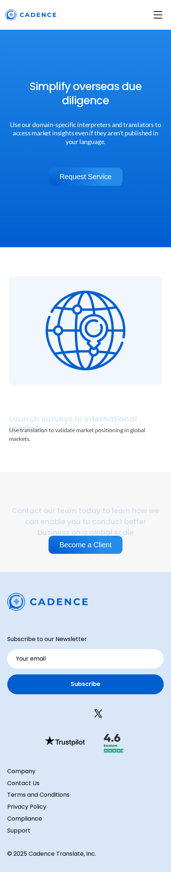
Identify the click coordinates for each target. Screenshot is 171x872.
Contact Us (23, 783)
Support (18, 830)
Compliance (24, 818)
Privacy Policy (26, 807)
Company (21, 771)
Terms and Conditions (38, 795)
